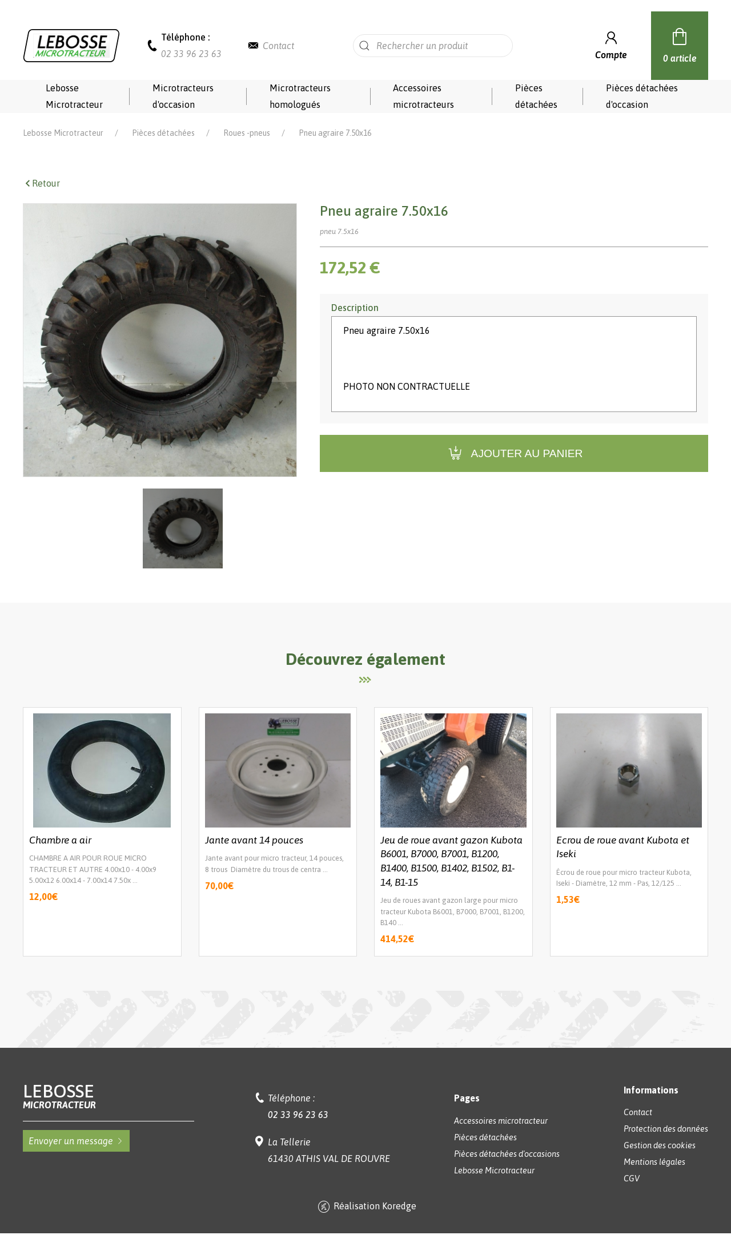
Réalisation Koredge (365, 1207)
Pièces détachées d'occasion (642, 96)
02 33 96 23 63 (191, 54)
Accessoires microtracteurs (423, 96)
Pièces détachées (536, 96)
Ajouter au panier (514, 453)
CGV (632, 1178)
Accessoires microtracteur (501, 1120)
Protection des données (666, 1128)
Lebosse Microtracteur (74, 96)
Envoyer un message (76, 1141)
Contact (278, 46)
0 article (680, 44)
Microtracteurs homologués (300, 96)
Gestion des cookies (660, 1145)
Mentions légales (654, 1162)
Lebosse (108, 1096)
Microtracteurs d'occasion (183, 96)
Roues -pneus (246, 133)
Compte (611, 44)
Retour (41, 183)
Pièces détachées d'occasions (507, 1154)
